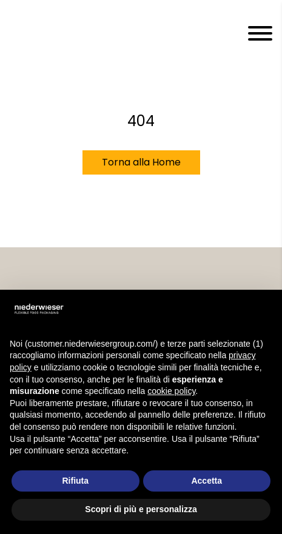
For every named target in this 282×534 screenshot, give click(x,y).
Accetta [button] (206, 481)
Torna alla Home (141, 162)
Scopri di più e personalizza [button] (140, 509)
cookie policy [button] (171, 391)
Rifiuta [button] (75, 481)
